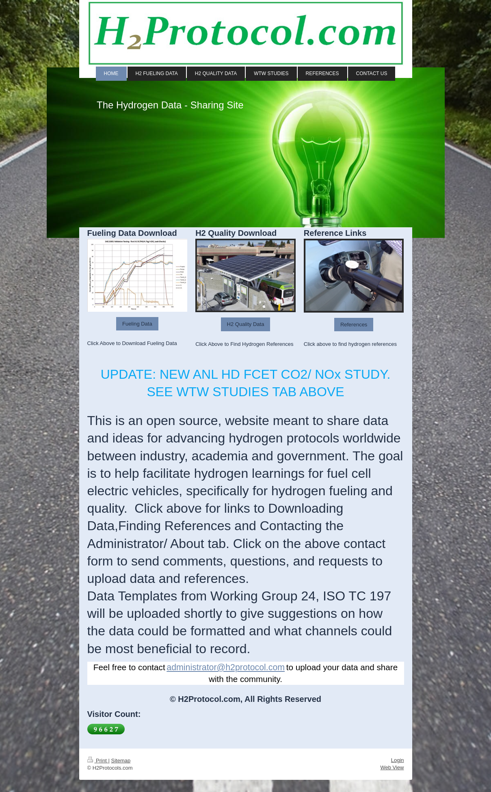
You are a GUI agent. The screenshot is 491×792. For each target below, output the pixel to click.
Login (397, 760)
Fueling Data (137, 324)
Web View (392, 767)
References (353, 325)
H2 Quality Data (245, 324)
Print (97, 760)
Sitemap (120, 760)
